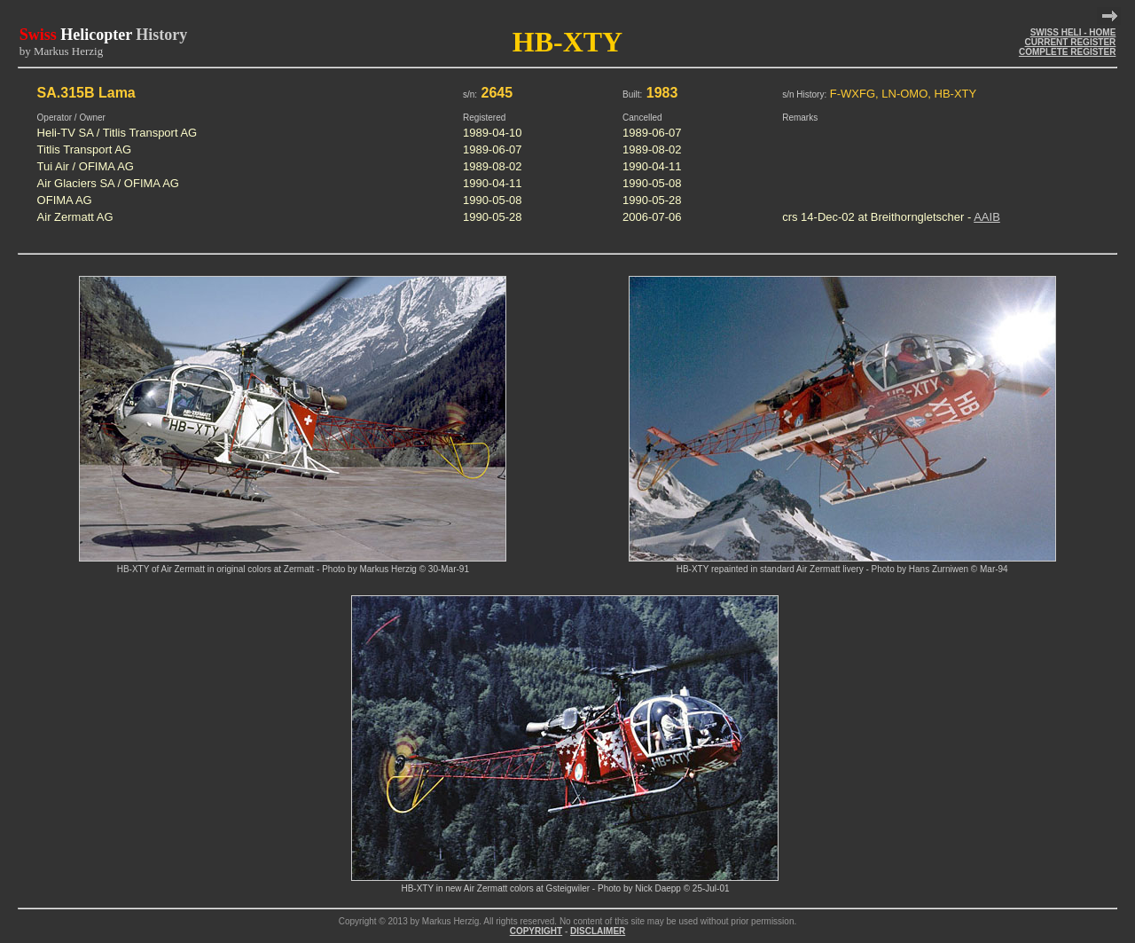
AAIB (987, 217)
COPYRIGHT (536, 931)
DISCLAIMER (597, 931)
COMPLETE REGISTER (1067, 52)
